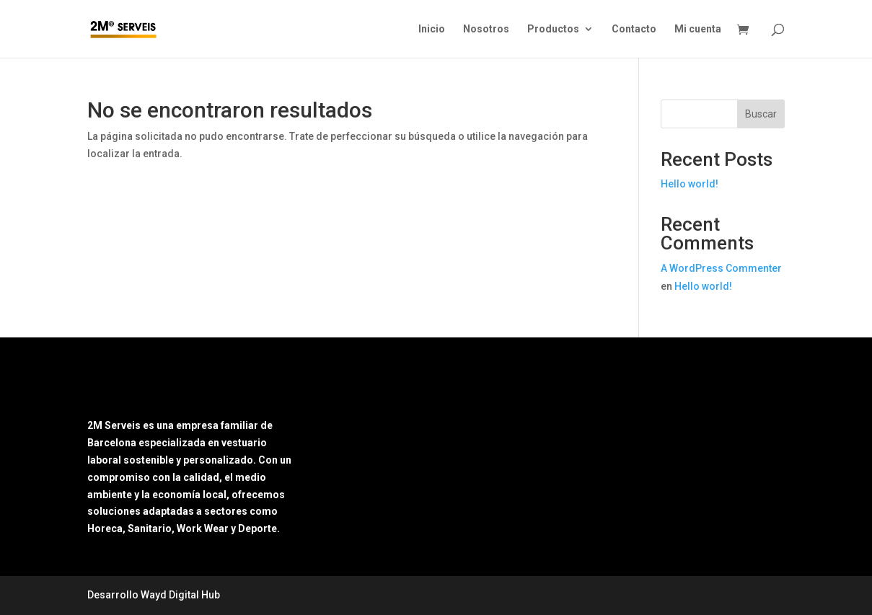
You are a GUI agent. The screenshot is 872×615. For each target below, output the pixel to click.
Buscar (761, 114)
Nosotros (486, 29)
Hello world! (689, 184)
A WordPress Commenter (721, 268)
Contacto (634, 29)
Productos (553, 29)
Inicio (431, 29)
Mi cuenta (697, 29)
